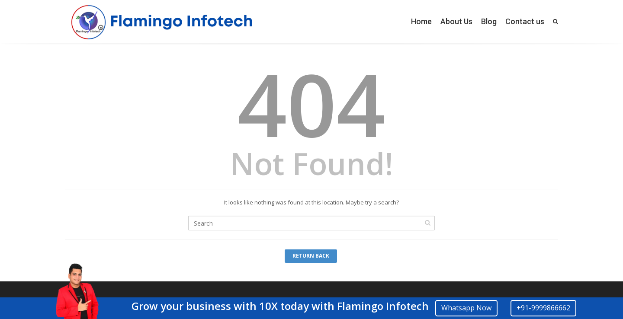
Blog (489, 21)
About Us (456, 21)
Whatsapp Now (466, 308)
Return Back (310, 255)
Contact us (524, 21)
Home (421, 21)
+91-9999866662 (543, 308)
